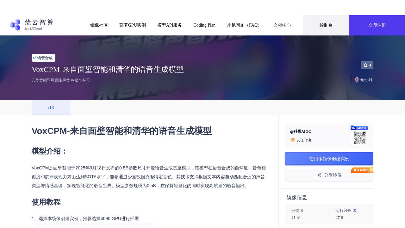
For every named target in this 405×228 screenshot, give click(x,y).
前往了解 (262, 7)
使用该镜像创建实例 (329, 158)
